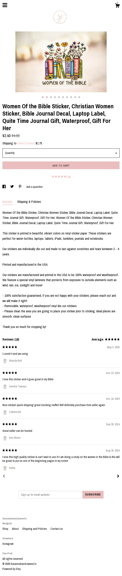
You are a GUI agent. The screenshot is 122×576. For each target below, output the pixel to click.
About (15, 529)
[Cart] (117, 6)
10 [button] (79, 97)
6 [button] (63, 97)
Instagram (8, 544)
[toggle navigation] (4, 5)
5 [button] (59, 97)
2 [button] (47, 97)
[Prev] (3, 477)
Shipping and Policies (34, 529)
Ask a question (34, 187)
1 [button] (43, 97)
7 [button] (67, 97)
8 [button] (71, 97)
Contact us (56, 529)
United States (25, 143)
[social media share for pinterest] (20, 187)
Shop (5, 529)
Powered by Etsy (11, 569)
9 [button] (75, 97)
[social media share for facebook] (4, 187)
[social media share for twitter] (12, 187)
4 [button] (55, 97)
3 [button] (51, 97)
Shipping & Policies (29, 201)
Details (7, 201)
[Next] (118, 477)
